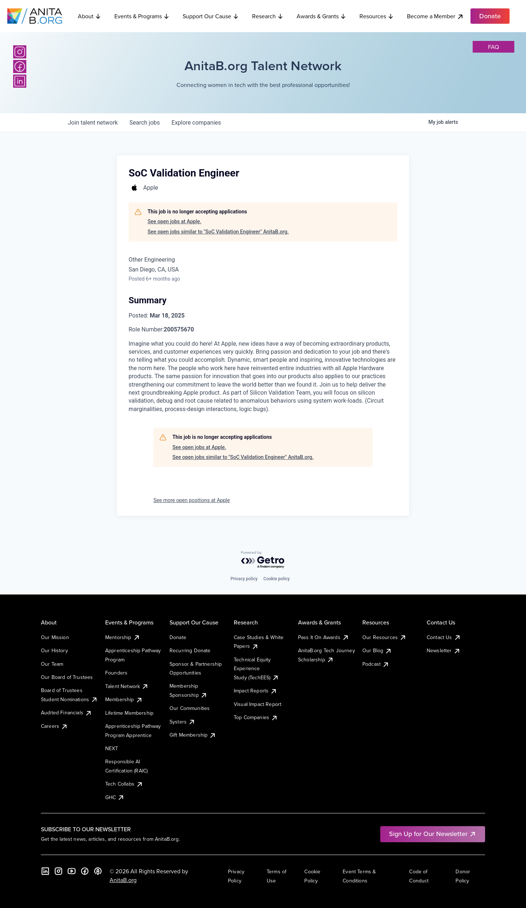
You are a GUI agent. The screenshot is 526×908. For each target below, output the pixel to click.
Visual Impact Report (257, 704)
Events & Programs (141, 16)
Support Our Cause (211, 16)
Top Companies (256, 717)
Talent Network (127, 686)
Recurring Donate (190, 650)
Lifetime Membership (129, 713)
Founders (116, 672)
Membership (124, 699)
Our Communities (189, 708)
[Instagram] (20, 51)
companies (196, 122)
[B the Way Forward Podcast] (98, 871)
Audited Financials (66, 712)
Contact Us (444, 637)
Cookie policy (276, 578)
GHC (115, 797)
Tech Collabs (124, 783)
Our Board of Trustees (67, 677)
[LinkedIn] (20, 81)
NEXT (111, 748)
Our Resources (384, 637)
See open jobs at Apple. (174, 221)
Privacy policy (244, 578)
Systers (182, 721)
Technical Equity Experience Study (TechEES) (256, 668)
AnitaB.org (123, 880)
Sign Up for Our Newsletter (432, 833)
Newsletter (444, 650)
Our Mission (55, 637)
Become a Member (435, 16)
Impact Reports (255, 690)
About (89, 16)
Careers (54, 726)
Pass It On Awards (323, 637)
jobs (144, 122)
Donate (177, 637)
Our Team (52, 664)
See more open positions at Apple (191, 500)
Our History (54, 650)
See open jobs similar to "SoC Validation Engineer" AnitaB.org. (218, 232)
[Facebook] (20, 66)
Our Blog (377, 650)
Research (267, 16)
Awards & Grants (321, 16)
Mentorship (122, 637)
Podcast (375, 664)
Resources (376, 16)
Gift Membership (192, 734)
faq (493, 47)
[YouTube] (71, 871)
